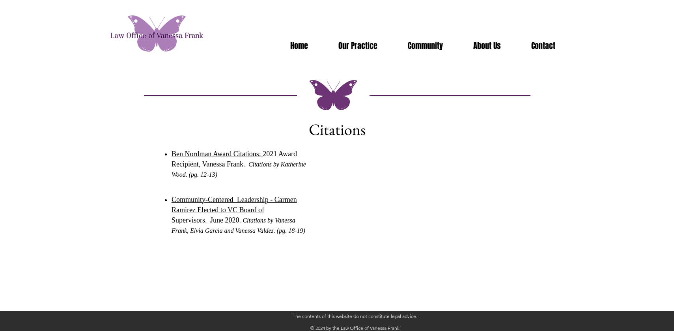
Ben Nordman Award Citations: (217, 154)
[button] (425, 46)
